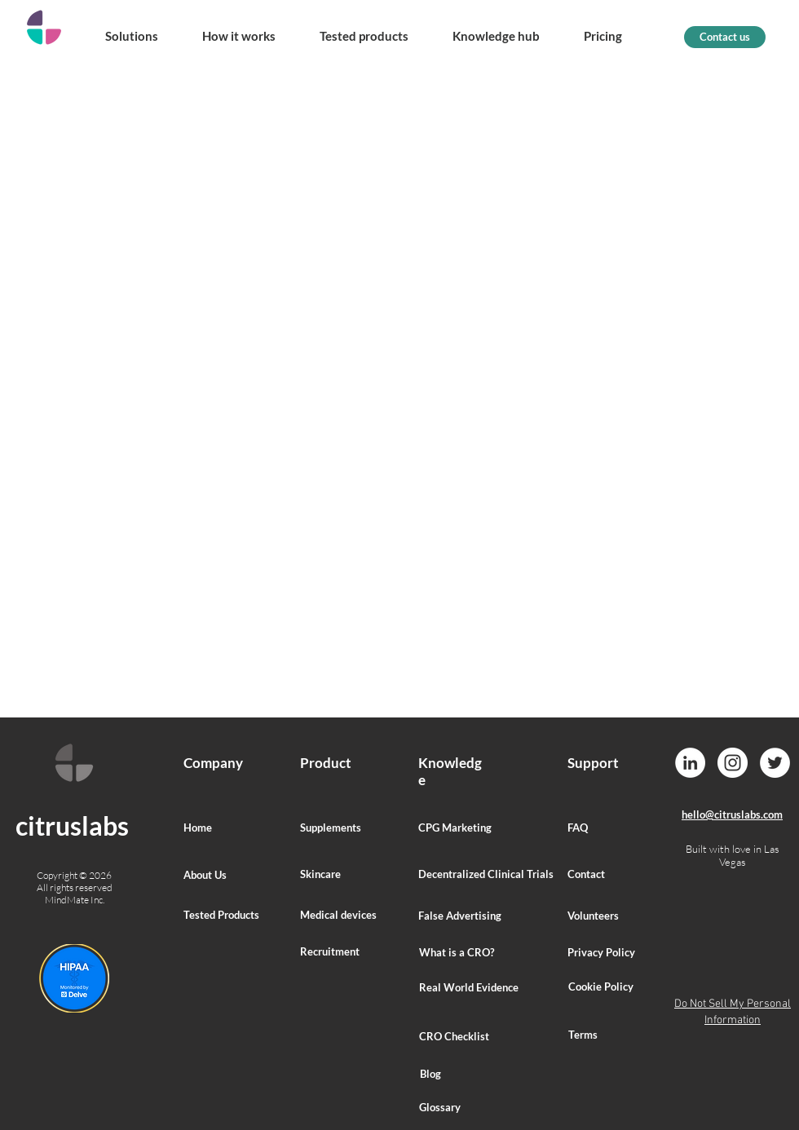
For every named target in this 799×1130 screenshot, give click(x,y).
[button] (131, 28)
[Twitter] (775, 763)
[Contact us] (725, 37)
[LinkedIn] (690, 763)
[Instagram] (732, 763)
